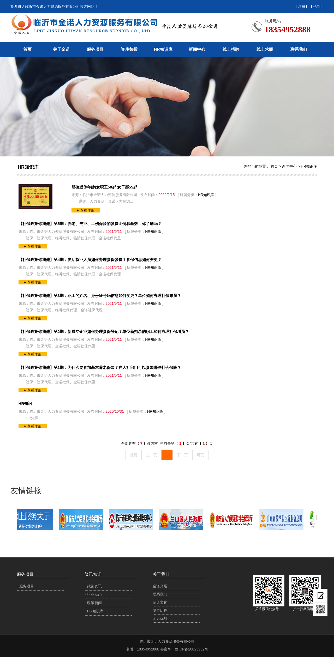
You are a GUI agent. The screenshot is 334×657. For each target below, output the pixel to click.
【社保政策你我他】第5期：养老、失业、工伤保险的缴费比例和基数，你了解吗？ (90, 223)
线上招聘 (231, 49)
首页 (27, 49)
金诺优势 (160, 618)
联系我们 (298, 49)
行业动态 (94, 594)
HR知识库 (163, 49)
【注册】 (301, 6)
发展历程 (160, 610)
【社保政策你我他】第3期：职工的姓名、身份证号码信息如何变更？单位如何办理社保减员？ (100, 295)
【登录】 (316, 6)
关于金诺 (61, 49)
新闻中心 (197, 49)
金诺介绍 (160, 586)
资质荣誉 (129, 49)
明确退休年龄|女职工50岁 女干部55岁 (104, 187)
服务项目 (95, 49)
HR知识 (25, 403)
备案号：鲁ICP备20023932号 (184, 649)
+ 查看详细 (85, 210)
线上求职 (265, 49)
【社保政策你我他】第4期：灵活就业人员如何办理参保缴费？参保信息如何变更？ (90, 259)
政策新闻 (94, 603)
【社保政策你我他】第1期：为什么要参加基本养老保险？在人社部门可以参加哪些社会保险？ (100, 367)
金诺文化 (160, 602)
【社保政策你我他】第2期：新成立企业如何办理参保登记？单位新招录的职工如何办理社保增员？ (104, 331)
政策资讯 (94, 586)
